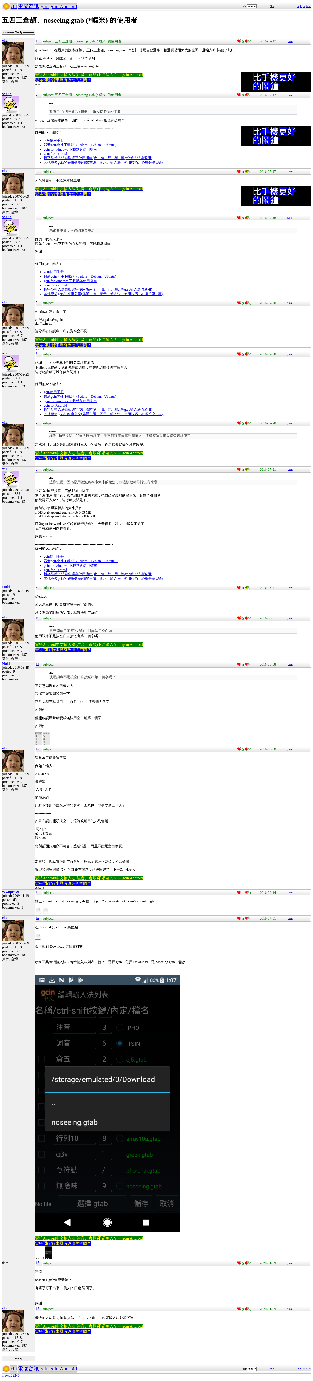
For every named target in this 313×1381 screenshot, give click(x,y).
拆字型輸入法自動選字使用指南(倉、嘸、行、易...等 (84, 158)
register (307, 6)
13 (37, 892)
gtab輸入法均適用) (138, 158)
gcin (44, 6)
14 (37, 918)
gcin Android (63, 6)
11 (37, 664)
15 (37, 1263)
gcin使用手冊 (54, 140)
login (299, 6)
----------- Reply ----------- (18, 32)
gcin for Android (55, 154)
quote (290, 41)
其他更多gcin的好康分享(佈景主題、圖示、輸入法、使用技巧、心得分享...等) (103, 162)
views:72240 (11, 1375)
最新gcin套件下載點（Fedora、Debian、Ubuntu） (81, 145)
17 (37, 1308)
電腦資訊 (28, 6)
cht (14, 6)
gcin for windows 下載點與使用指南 (70, 149)
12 (37, 749)
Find (272, 6)
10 (37, 618)
